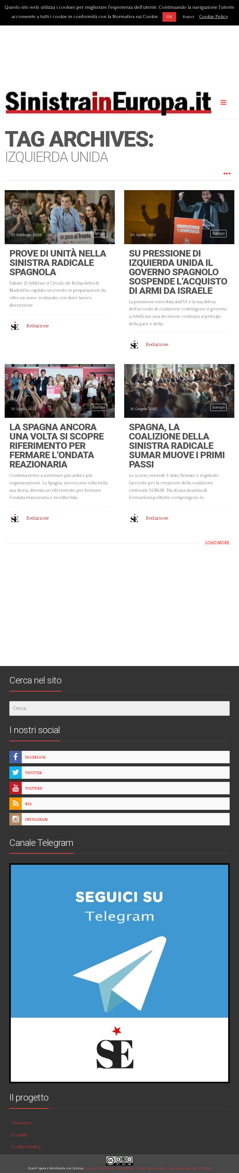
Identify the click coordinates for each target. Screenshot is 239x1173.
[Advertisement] (119, 44)
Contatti (19, 1135)
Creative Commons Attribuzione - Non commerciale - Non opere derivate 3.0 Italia (147, 1168)
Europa (99, 233)
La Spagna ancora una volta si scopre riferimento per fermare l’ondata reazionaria (56, 446)
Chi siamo (21, 1123)
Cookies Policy (26, 1146)
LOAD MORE (217, 543)
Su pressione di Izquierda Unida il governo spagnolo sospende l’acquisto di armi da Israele (178, 272)
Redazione (37, 326)
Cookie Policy (213, 16)
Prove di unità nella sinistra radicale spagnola (57, 262)
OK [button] (169, 17)
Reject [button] (188, 17)
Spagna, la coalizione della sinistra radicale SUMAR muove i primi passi (177, 446)
